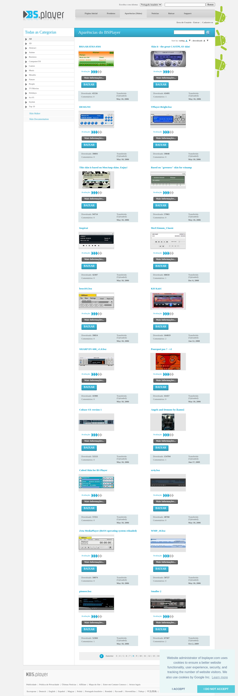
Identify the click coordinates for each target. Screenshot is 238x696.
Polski (79, 691)
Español (61, 691)
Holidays (33, 93)
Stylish (32, 102)
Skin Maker (34, 113)
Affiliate (82, 684)
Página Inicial (91, 13)
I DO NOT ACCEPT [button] (216, 689)
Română (108, 691)
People (32, 84)
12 (149, 656)
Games (32, 66)
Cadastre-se (207, 22)
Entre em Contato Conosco (114, 684)
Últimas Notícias (69, 684)
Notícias (155, 13)
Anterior (109, 656)
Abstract (32, 48)
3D (30, 43)
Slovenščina (130, 691)
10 (140, 656)
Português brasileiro (93, 691)
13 (154, 656)
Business (33, 57)
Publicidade (31, 684)
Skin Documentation (39, 119)
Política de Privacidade (49, 684)
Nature (32, 79)
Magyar (71, 691)
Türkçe (141, 691)
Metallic (32, 75)
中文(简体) (152, 691)
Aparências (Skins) (133, 13)
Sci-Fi (31, 97)
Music (31, 70)
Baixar (171, 13)
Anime (32, 52)
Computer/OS (35, 61)
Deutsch (42, 691)
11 (145, 656)
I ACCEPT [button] (178, 689)
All (30, 39)
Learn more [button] (220, 677)
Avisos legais (134, 684)
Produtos (111, 13)
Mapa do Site (94, 684)
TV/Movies (34, 88)
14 (158, 656)
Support (188, 13)
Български (31, 691)
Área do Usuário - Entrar (188, 22)
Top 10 (32, 106)
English (52, 691)
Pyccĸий (118, 691)
